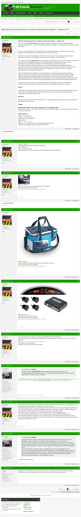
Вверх (77, 492)
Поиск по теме (76, 33)
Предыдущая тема (35, 495)
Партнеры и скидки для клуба (23, 18)
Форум (4, 18)
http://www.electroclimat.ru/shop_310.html (61, 380)
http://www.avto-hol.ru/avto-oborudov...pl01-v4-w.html (32, 319)
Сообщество (15, 16)
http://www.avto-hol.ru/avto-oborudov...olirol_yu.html (32, 189)
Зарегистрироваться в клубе (9, 2)
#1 (78, 37)
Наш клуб (49, 13)
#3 (78, 173)
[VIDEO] (25, 507)
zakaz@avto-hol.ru (26, 115)
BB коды (25, 503)
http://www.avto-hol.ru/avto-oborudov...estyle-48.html (32, 266)
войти (22, 2)
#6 (78, 334)
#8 (78, 402)
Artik (3, 133)
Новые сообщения (7, 16)
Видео (35, 13)
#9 (78, 433)
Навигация (31, 16)
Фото (29, 13)
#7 (78, 365)
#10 (78, 468)
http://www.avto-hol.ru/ (27, 121)
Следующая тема (46, 495)
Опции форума (23, 16)
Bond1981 (4, 205)
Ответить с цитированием (72, 128)
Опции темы (68, 33)
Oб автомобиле (20, 13)
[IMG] (24, 506)
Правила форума (28, 511)
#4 (78, 209)
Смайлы (25, 504)
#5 (78, 281)
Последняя (76, 22)
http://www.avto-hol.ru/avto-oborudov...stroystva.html (32, 341)
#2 (78, 141)
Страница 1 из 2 (64, 21)
